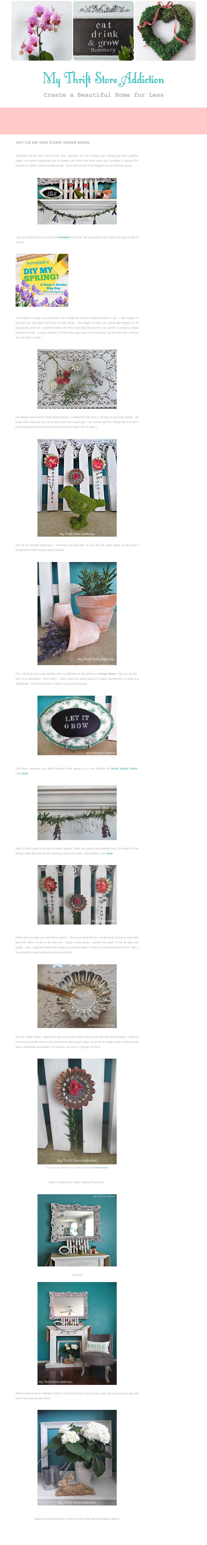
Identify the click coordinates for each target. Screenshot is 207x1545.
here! (25, 773)
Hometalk (63, 237)
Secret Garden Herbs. (124, 768)
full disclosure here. (100, 1168)
